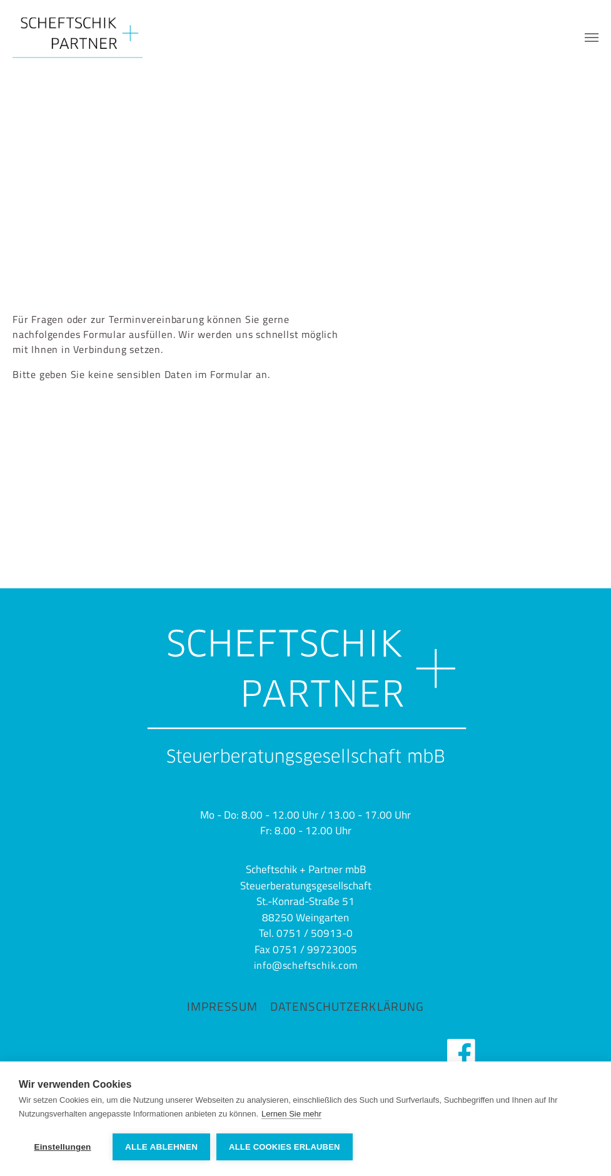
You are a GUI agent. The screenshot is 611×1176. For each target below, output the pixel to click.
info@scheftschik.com (306, 965)
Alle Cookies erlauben (284, 1147)
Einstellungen (62, 1147)
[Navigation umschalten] (591, 37)
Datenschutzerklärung (347, 1006)
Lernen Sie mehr (291, 1113)
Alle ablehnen (161, 1147)
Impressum (222, 1006)
